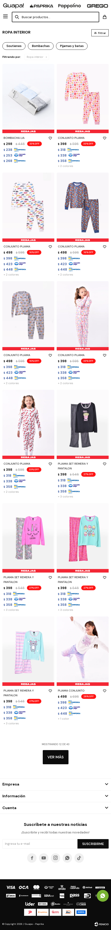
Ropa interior (35, 57)
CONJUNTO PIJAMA (82, 138)
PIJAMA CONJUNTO (82, 690)
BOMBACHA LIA (28, 138)
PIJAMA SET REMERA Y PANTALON (82, 465)
